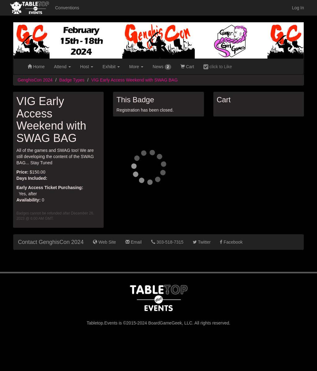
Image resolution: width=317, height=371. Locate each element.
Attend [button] (62, 66)
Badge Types (72, 79)
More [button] (136, 66)
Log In (298, 7)
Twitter (202, 242)
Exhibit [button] (111, 66)
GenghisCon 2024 (35, 79)
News (162, 67)
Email (133, 242)
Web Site (104, 242)
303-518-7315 (167, 242)
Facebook (231, 242)
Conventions (67, 7)
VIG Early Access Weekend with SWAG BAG (134, 79)
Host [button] (86, 66)
